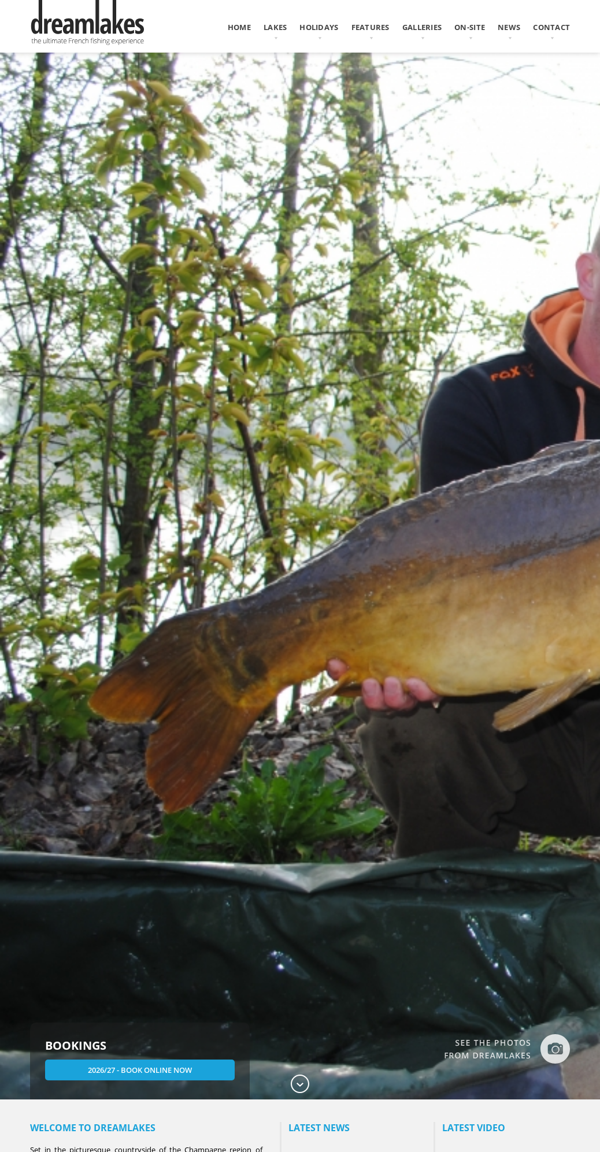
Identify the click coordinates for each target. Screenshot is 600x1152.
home (239, 27)
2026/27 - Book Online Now (140, 1070)
